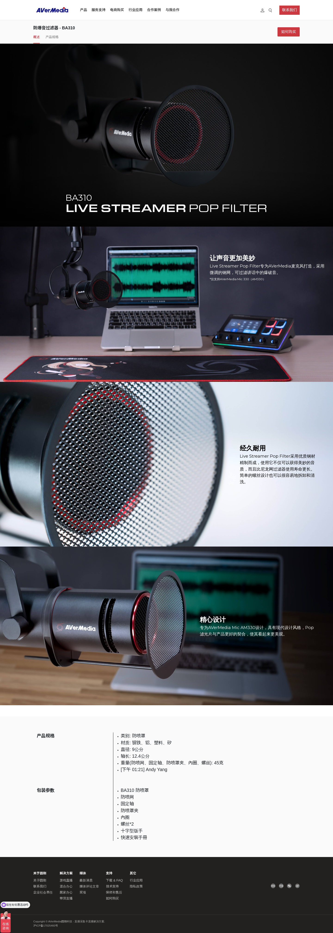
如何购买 (288, 32)
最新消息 (86, 880)
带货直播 (66, 898)
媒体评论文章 (89, 886)
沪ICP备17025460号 (45, 925)
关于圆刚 (39, 880)
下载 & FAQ (114, 880)
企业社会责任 (43, 892)
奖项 (83, 892)
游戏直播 (66, 880)
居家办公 (66, 892)
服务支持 (98, 10)
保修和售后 (114, 892)
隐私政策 (136, 886)
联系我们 (289, 10)
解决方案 (66, 873)
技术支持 (112, 886)
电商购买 (117, 10)
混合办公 (66, 886)
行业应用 (135, 10)
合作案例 (154, 10)
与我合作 (172, 10)
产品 (83, 10)
